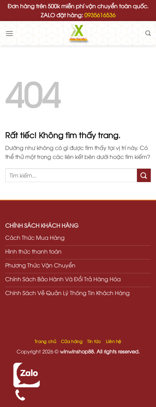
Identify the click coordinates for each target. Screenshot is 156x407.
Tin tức (94, 341)
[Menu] (9, 33)
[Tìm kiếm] (148, 33)
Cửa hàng (72, 341)
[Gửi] (144, 175)
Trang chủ (45, 341)
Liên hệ (113, 341)
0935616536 (100, 15)
